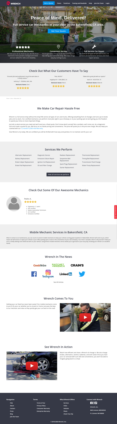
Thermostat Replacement (90, 155)
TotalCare (66, 3)
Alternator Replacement (23, 155)
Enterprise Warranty (43, 411)
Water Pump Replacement (91, 165)
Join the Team (99, 3)
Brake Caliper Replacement (24, 162)
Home (7, 98)
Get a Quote (48, 3)
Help (90, 3)
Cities (11, 98)
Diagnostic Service (44, 155)
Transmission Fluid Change (91, 162)
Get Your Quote (58, 31)
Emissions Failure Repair (46, 159)
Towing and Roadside (79, 3)
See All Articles (58, 282)
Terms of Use (41, 403)
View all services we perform (58, 174)
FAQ (11, 403)
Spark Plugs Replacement (68, 164)
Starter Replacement (67, 168)
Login (108, 3)
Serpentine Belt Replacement (65, 160)
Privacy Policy (41, 406)
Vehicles (66, 408)
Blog (11, 414)
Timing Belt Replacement (90, 159)
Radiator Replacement (67, 155)
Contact (12, 408)
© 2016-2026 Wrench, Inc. (58, 422)
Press (11, 411)
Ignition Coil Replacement (46, 162)
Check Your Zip (68, 414)
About (12, 406)
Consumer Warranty (43, 408)
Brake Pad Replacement (23, 165)
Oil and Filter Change (45, 165)
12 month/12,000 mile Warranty (32, 128)
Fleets (59, 3)
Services (66, 403)
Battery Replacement (22, 159)
